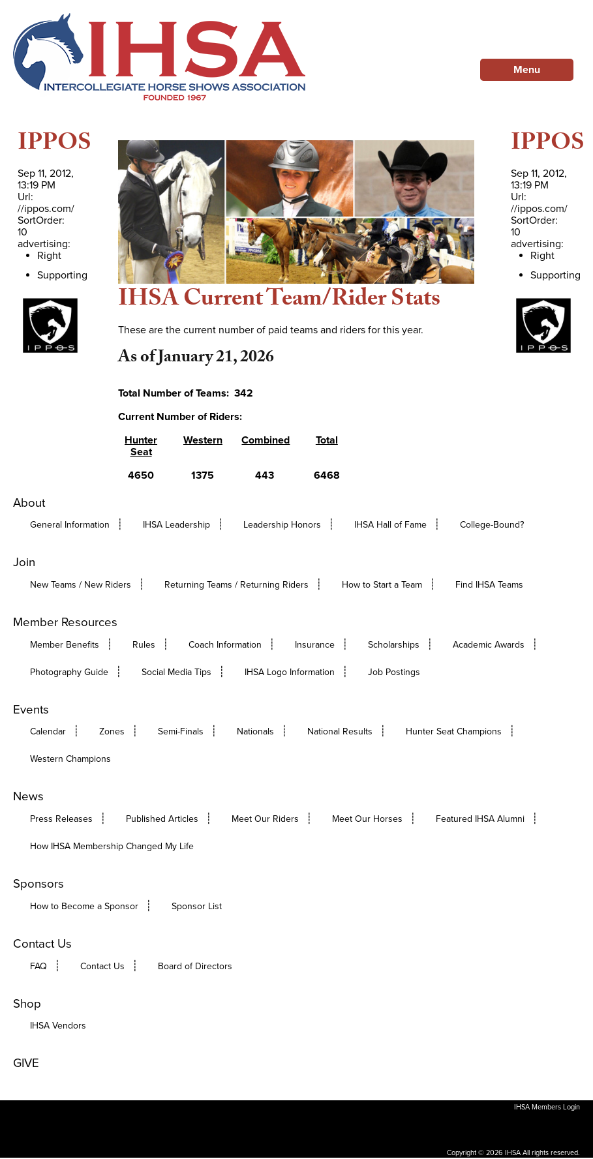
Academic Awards (489, 644)
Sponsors (38, 884)
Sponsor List (197, 906)
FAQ (38, 966)
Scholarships (393, 644)
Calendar (48, 731)
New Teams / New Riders (80, 584)
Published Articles (162, 818)
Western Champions (70, 758)
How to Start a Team (382, 584)
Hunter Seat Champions (454, 731)
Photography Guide (69, 672)
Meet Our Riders (265, 818)
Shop (27, 1004)
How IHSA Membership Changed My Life (112, 846)
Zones (112, 731)
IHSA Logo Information (290, 672)
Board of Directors (195, 966)
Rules (143, 644)
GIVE (26, 1063)
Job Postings (394, 672)
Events (31, 709)
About (29, 503)
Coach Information (225, 644)
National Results (340, 731)
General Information (70, 524)
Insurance (315, 644)
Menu (526, 69)
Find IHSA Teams (489, 584)
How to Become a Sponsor (84, 906)
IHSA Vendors (58, 1025)
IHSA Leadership (176, 524)
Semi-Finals (181, 731)
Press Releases (61, 818)
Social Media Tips (176, 672)
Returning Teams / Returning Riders (236, 584)
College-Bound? (492, 524)
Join (24, 562)
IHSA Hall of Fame (390, 524)
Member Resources (65, 622)
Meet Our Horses (367, 818)
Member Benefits (64, 644)
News (28, 796)
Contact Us (42, 944)
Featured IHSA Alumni (480, 818)
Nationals (255, 731)
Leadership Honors (282, 524)
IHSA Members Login (547, 1107)
